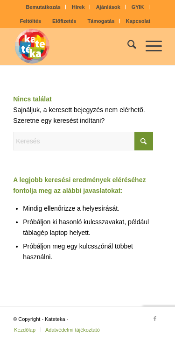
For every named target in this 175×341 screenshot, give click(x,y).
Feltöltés (30, 21)
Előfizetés (64, 21)
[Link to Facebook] (155, 319)
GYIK (138, 7)
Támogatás (101, 21)
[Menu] (149, 46)
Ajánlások (108, 7)
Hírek (78, 7)
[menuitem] (43, 7)
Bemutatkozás (43, 7)
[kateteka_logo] (72, 46)
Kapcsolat (138, 21)
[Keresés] (127, 46)
